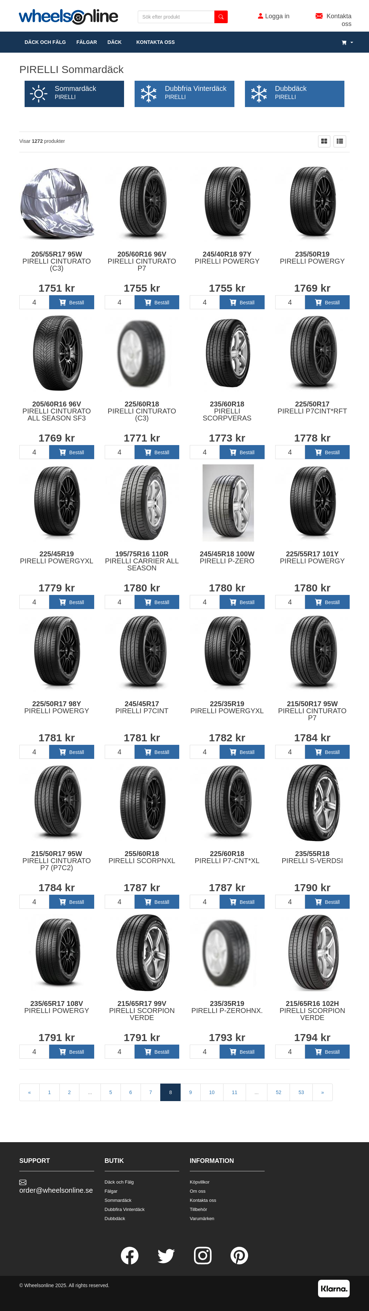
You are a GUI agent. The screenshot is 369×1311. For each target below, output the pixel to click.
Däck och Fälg (119, 1182)
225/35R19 (227, 707)
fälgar (86, 42)
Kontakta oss (153, 42)
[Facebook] (130, 1262)
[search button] (221, 17)
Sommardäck (118, 1200)
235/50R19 (312, 258)
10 (212, 1092)
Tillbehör (198, 1209)
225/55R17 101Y (312, 557)
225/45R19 (56, 557)
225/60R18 (142, 411)
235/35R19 (227, 1007)
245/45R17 (141, 707)
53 (301, 1092)
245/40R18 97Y (227, 258)
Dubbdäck (115, 1218)
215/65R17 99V (142, 1010)
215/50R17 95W (312, 710)
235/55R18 (312, 857)
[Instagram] (203, 1262)
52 (278, 1092)
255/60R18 (142, 857)
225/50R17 (312, 407)
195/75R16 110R (142, 560)
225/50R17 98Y (56, 707)
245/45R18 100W (227, 557)
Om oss (198, 1191)
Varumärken (202, 1218)
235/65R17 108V (56, 1007)
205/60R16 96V (142, 261)
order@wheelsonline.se (56, 1186)
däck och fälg (45, 42)
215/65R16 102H (312, 1010)
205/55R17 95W (56, 261)
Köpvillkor (199, 1182)
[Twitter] (167, 1262)
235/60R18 (227, 411)
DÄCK (115, 42)
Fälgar (111, 1191)
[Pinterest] (239, 1262)
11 (235, 1092)
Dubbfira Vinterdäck (125, 1209)
